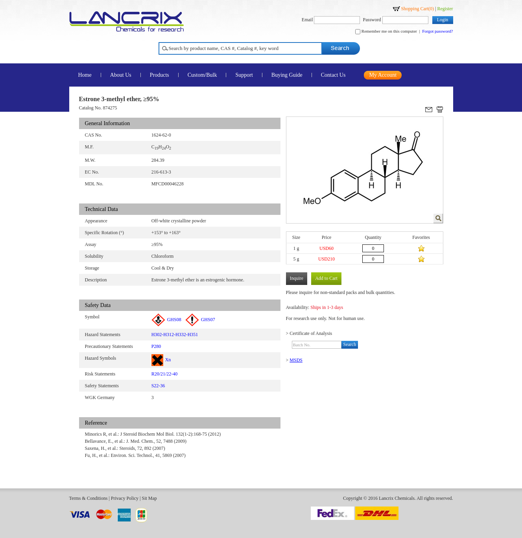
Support (244, 75)
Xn (161, 359)
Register (445, 8)
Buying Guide (287, 75)
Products (159, 75)
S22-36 (158, 385)
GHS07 (200, 319)
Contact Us (333, 75)
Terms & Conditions (88, 498)
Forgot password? (437, 31)
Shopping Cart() (417, 8)
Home (85, 75)
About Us (120, 75)
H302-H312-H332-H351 (174, 334)
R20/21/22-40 (164, 374)
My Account (383, 75)
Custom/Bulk (202, 75)
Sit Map (149, 498)
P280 (156, 346)
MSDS (296, 360)
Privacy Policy (124, 498)
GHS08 (166, 319)
